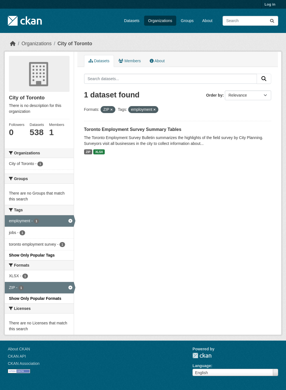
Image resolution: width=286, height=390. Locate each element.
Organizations (160, 20)
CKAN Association (24, 363)
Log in (269, 4)
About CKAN (19, 349)
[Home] (13, 43)
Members (129, 61)
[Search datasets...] (250, 21)
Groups (187, 20)
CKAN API (17, 356)
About (207, 20)
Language (201, 365)
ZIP (88, 152)
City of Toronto (75, 43)
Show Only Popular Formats (35, 298)
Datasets (131, 20)
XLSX (99, 152)
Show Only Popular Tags (32, 255)
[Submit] (272, 21)
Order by (214, 95)
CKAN (201, 355)
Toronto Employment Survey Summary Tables (133, 129)
